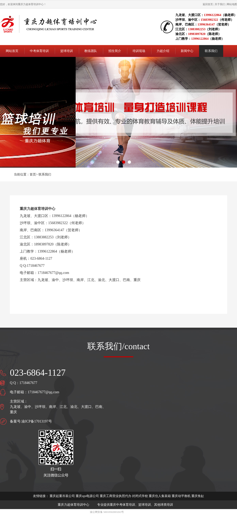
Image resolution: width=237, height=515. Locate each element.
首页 (33, 174)
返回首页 (208, 4)
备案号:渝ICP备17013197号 (31, 421)
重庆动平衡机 (181, 496)
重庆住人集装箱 (160, 496)
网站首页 (12, 51)
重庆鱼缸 (197, 496)
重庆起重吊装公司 (62, 496)
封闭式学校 (140, 496)
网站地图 (232, 4)
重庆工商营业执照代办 (115, 496)
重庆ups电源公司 (87, 496)
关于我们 (220, 4)
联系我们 (45, 174)
